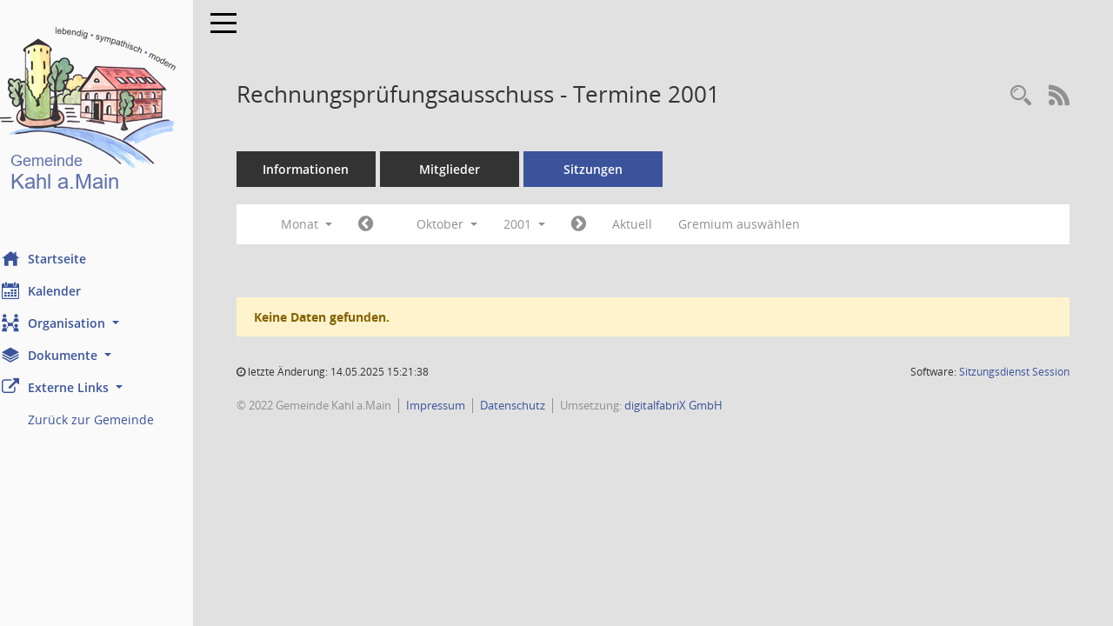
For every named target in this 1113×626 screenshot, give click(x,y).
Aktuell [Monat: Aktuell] (656, 224)
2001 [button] (549, 224)
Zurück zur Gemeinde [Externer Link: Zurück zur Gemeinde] (115, 419)
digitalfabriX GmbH (698, 405)
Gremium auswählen (763, 224)
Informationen (331, 169)
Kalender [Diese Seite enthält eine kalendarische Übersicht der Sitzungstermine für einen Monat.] (65, 290)
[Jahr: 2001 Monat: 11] (603, 224)
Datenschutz (537, 405)
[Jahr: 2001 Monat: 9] (390, 224)
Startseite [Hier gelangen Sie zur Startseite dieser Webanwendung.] (68, 258)
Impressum (460, 405)
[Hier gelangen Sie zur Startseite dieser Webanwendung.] (108, 112)
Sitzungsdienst (1014, 371)
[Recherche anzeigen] (1021, 96)
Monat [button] (331, 224)
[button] (108, 323)
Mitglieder (473, 169)
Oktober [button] (471, 224)
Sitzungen (617, 169)
